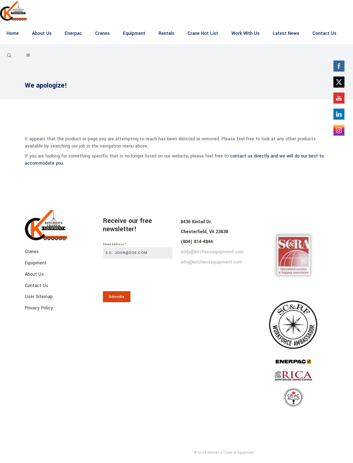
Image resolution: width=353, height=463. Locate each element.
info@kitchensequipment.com (211, 262)
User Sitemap (39, 296)
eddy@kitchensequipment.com (212, 252)
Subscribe (116, 296)
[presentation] (138, 275)
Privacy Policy (39, 308)
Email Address (114, 244)
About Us (34, 274)
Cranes (32, 251)
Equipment (36, 263)
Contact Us (36, 285)
